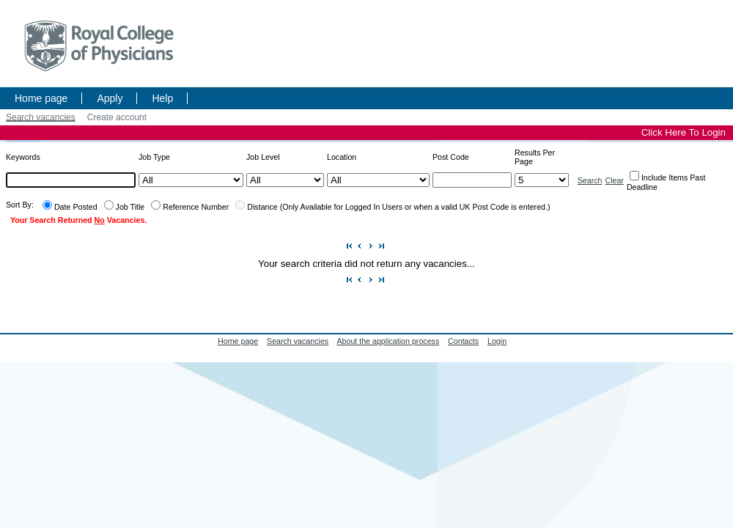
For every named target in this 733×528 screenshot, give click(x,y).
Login (497, 341)
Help (162, 98)
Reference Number (196, 206)
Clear (614, 180)
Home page (41, 98)
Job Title (130, 206)
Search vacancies (40, 117)
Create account (117, 117)
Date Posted (75, 206)
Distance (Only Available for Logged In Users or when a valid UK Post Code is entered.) (398, 206)
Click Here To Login (683, 132)
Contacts (463, 341)
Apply (109, 98)
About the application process (387, 341)
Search (590, 180)
